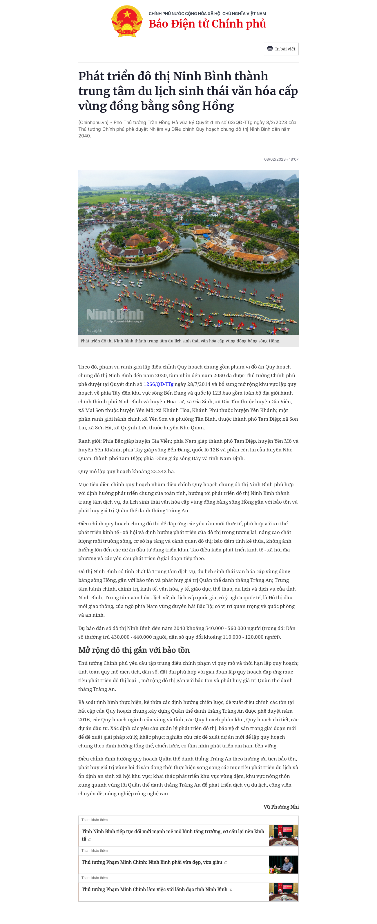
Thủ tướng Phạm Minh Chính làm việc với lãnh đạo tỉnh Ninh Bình (157, 889)
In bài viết (281, 49)
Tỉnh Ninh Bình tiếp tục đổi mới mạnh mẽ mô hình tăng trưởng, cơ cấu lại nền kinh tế (173, 835)
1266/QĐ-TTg (158, 384)
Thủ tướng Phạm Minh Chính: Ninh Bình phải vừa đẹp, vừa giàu (154, 862)
